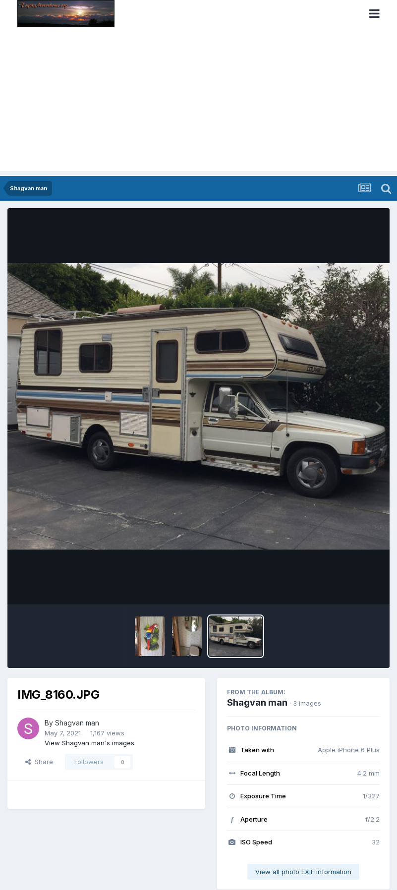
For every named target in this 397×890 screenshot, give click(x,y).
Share (39, 762)
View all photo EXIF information (303, 872)
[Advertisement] (198, 101)
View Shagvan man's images (89, 743)
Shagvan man (77, 723)
